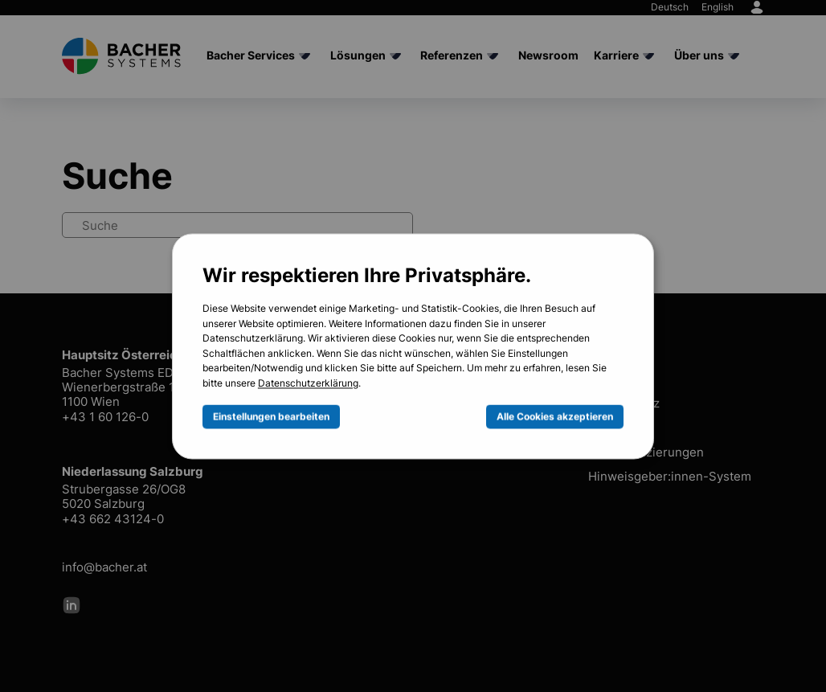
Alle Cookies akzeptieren (555, 416)
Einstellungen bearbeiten (271, 416)
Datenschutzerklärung (308, 384)
